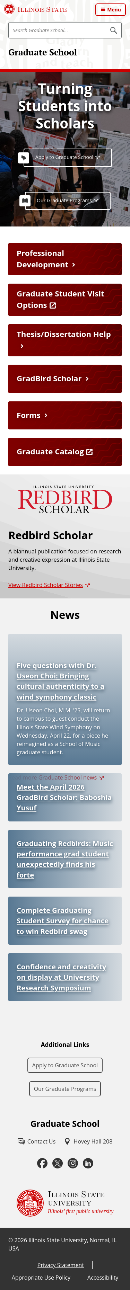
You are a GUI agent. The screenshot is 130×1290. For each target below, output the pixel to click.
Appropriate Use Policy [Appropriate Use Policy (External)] (41, 1277)
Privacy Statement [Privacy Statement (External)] (60, 1265)
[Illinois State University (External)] (35, 9)
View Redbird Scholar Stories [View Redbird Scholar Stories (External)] (45, 585)
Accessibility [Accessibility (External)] (102, 1277)
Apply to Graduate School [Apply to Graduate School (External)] (64, 157)
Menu (114, 9)
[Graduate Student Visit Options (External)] (65, 300)
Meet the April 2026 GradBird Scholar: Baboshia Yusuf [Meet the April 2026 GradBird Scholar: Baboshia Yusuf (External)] (64, 797)
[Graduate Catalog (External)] (65, 452)
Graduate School (42, 52)
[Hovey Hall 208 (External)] (88, 1141)
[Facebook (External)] (42, 1163)
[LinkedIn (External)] (88, 1163)
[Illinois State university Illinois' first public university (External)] (65, 1203)
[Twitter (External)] (57, 1163)
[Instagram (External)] (72, 1163)
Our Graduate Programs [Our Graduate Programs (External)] (64, 200)
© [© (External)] (10, 1240)
